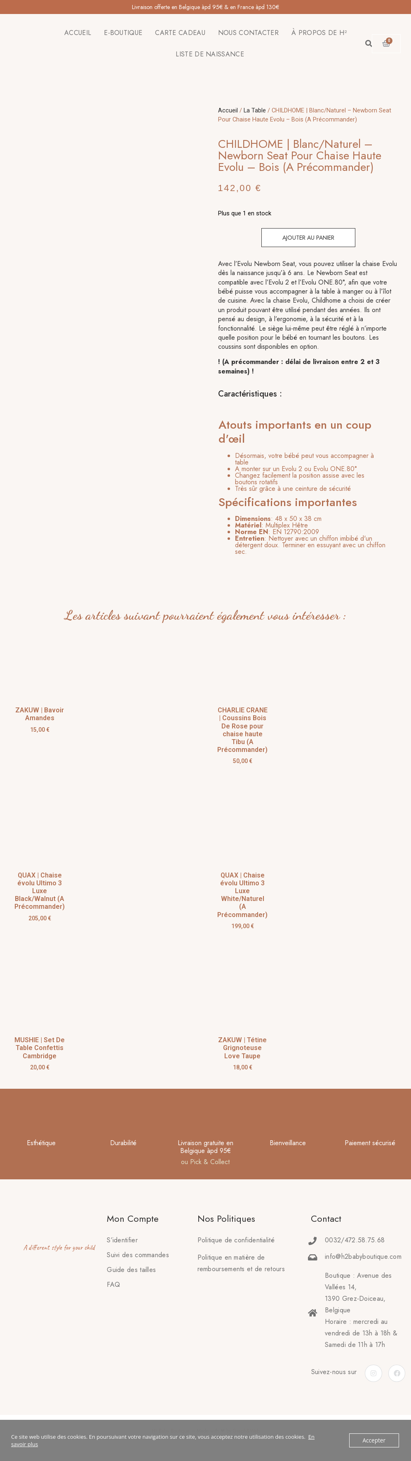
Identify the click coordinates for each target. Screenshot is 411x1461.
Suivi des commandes (138, 1255)
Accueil (228, 110)
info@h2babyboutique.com (363, 1256)
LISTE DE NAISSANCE (210, 54)
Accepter (374, 1440)
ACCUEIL (77, 32)
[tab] (303, 484)
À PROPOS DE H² (319, 32)
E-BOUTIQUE (123, 32)
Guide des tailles (131, 1269)
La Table (255, 110)
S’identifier (122, 1240)
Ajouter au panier (308, 237)
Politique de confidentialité (236, 1240)
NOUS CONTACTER (248, 32)
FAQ (113, 1284)
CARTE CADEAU (180, 32)
